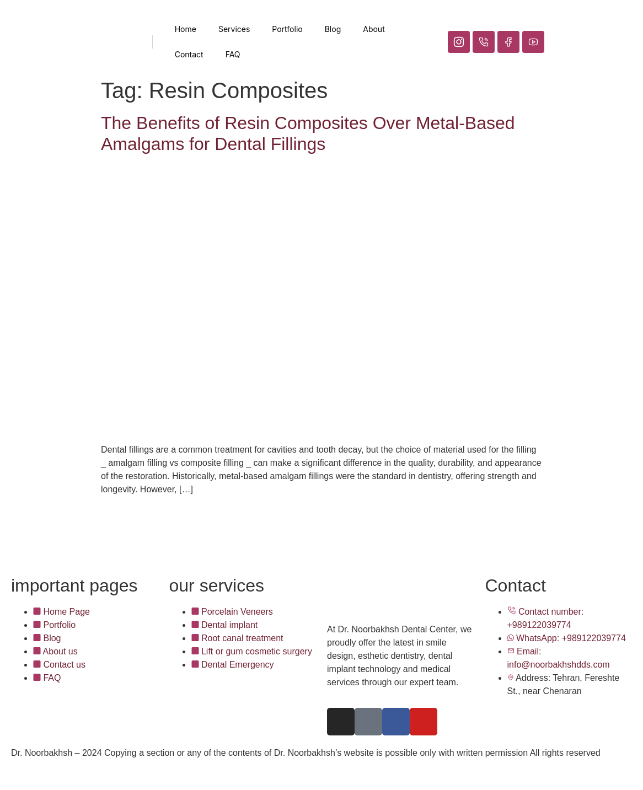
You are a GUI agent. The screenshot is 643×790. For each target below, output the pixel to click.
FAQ (233, 54)
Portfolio (287, 29)
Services (234, 29)
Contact (189, 54)
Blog (333, 29)
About (373, 29)
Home (185, 29)
